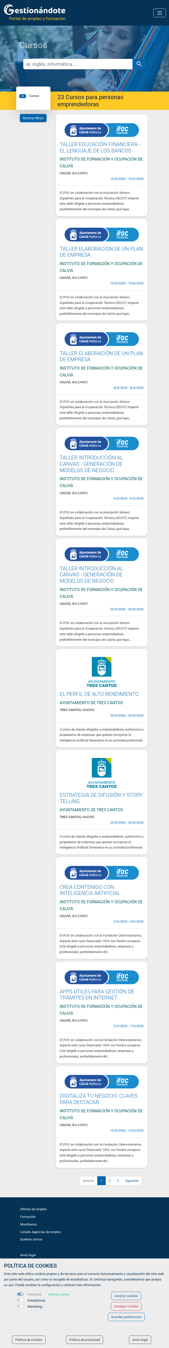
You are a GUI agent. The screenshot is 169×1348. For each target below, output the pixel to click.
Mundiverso (28, 1224)
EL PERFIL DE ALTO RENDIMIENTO (99, 694)
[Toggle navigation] (159, 13)
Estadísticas (36, 1300)
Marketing (35, 1306)
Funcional (35, 1294)
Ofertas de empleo (33, 1209)
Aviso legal (28, 1255)
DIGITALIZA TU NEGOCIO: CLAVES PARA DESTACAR (99, 1099)
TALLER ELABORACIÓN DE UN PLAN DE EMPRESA (101, 252)
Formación (28, 1217)
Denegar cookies (126, 1306)
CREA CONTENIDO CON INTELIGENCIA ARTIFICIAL (90, 890)
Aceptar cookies (126, 1296)
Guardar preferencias (126, 1317)
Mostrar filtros (33, 118)
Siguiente (132, 1181)
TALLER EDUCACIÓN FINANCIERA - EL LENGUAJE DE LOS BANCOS (100, 147)
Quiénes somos (31, 1239)
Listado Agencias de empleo (40, 1232)
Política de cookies (28, 1340)
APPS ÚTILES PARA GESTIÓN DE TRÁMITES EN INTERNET (97, 995)
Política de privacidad (84, 1340)
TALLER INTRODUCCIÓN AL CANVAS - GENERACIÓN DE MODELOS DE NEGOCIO (91, 464)
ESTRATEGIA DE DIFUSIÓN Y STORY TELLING (101, 798)
